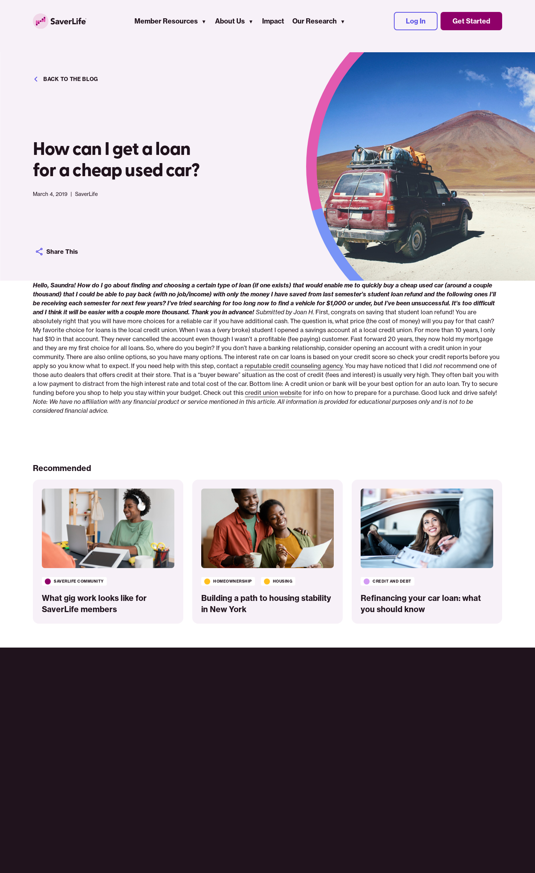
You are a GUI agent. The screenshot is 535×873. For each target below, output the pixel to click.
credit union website (273, 392)
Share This (58, 251)
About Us (237, 26)
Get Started (471, 26)
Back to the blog (65, 79)
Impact (280, 26)
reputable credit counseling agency (293, 366)
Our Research (321, 26)
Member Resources (173, 26)
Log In (416, 26)
